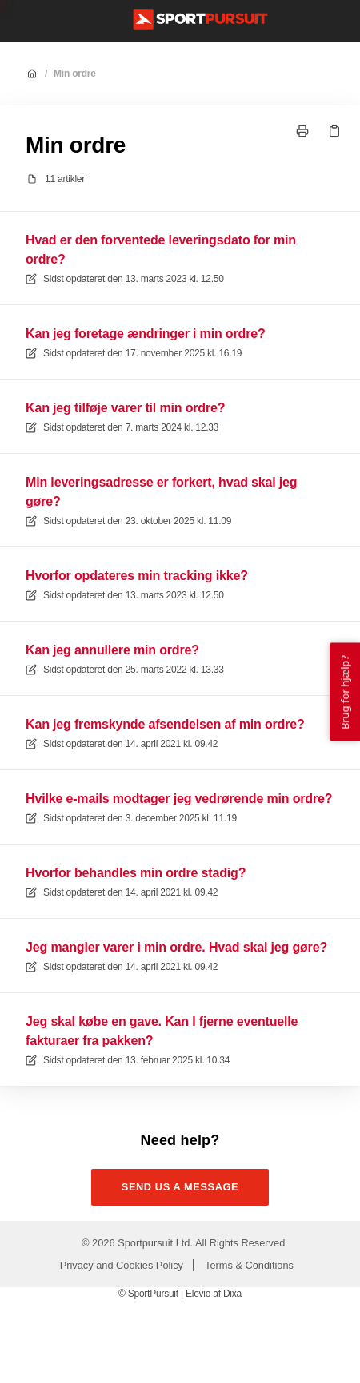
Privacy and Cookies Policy (121, 1265)
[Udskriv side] (302, 131)
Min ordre (75, 73)
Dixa (232, 1293)
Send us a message (180, 1187)
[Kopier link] (334, 131)
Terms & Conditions (249, 1265)
